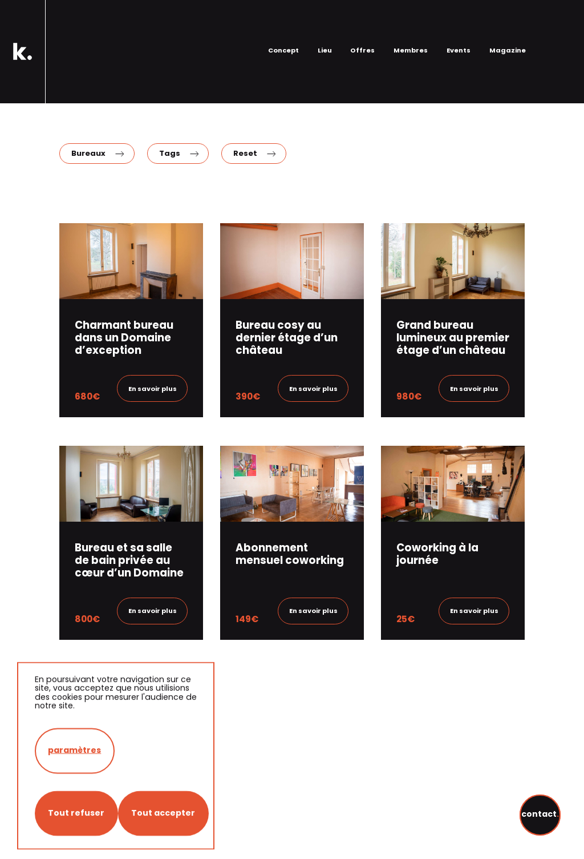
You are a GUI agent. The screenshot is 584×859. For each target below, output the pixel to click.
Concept (283, 24)
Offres (362, 24)
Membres (411, 24)
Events (459, 24)
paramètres (74, 829)
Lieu (325, 24)
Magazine (507, 24)
